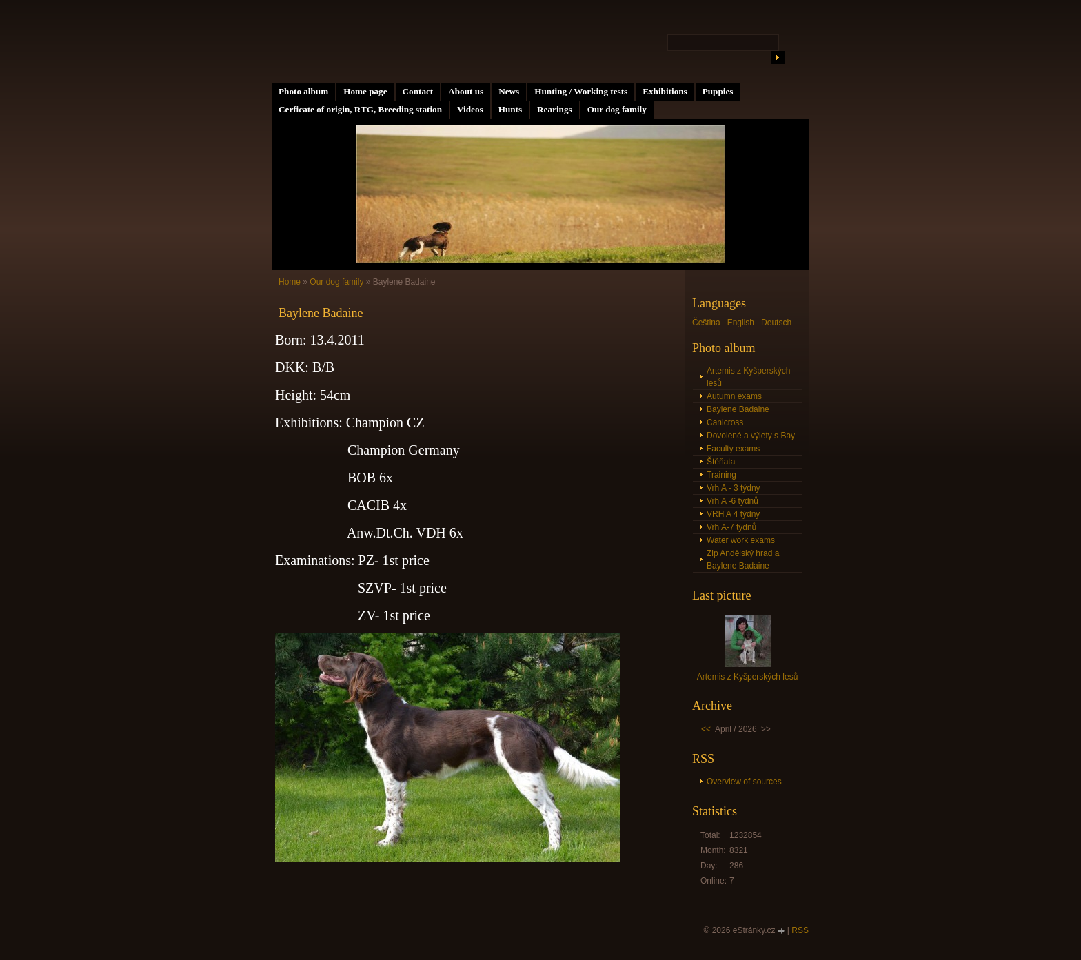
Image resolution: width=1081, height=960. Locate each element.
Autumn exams (734, 396)
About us (465, 91)
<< (706, 729)
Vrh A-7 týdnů (731, 527)
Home (290, 282)
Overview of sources (744, 781)
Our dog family (617, 109)
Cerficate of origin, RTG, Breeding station (360, 109)
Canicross (725, 422)
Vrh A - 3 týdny (733, 488)
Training (721, 475)
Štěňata (721, 462)
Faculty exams (733, 448)
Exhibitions (665, 91)
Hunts (510, 109)
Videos (470, 109)
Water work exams (741, 540)
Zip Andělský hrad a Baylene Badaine (743, 560)
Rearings (554, 109)
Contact (418, 91)
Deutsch (776, 322)
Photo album (303, 91)
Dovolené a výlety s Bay (751, 435)
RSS (800, 930)
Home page (365, 91)
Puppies (718, 91)
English (740, 322)
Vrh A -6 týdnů (732, 501)
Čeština (706, 322)
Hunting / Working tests (580, 91)
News (508, 91)
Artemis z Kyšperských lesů (748, 377)
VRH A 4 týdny (733, 514)
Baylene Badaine (738, 409)
